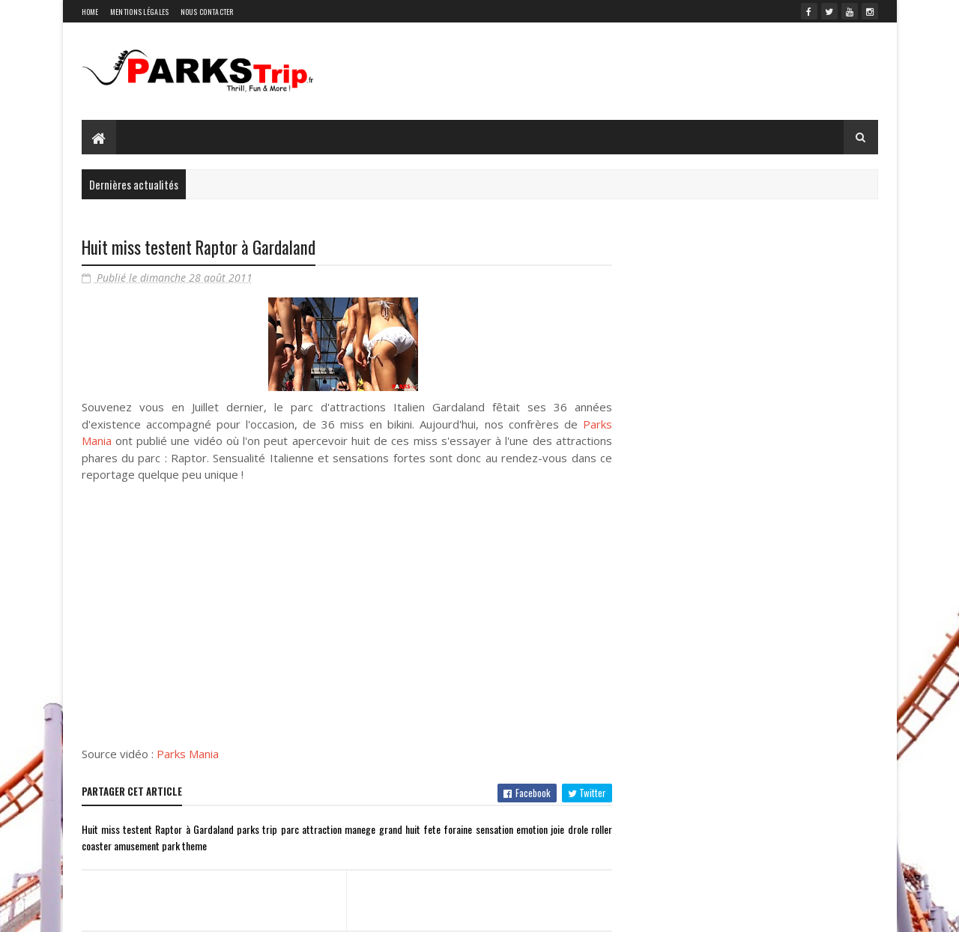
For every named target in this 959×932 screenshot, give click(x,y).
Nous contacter (207, 11)
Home (90, 11)
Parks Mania (188, 753)
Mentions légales (139, 11)
